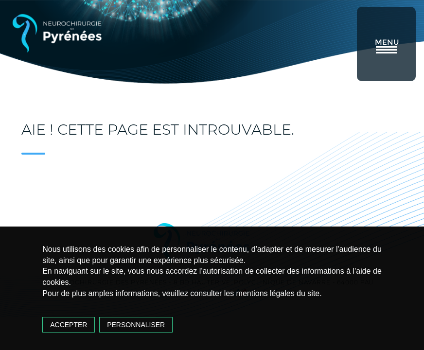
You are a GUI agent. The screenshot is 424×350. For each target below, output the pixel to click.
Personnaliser (136, 325)
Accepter (68, 325)
